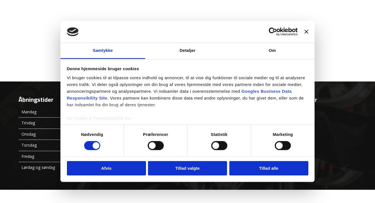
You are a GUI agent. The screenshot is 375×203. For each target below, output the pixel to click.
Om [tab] (272, 50)
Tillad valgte (187, 168)
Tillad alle (268, 168)
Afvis (106, 168)
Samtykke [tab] (103, 50)
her (128, 118)
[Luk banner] (306, 32)
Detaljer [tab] (187, 50)
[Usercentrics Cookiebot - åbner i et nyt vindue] (273, 32)
